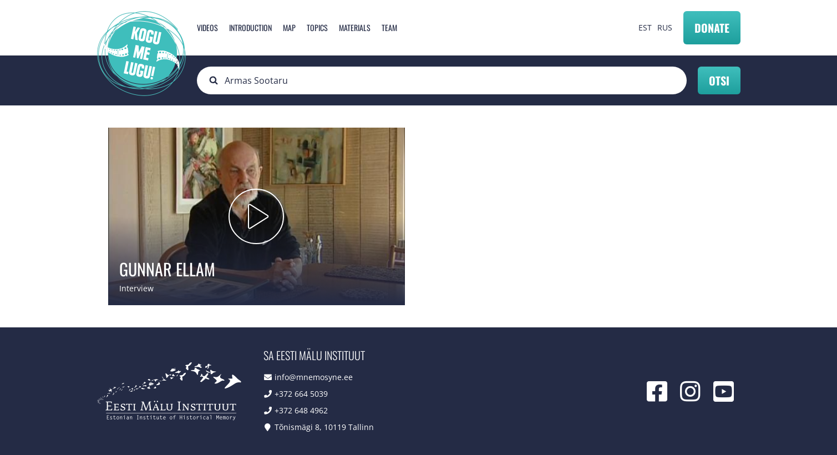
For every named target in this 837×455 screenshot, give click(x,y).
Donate (711, 27)
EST (645, 27)
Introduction (250, 27)
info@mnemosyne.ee (314, 377)
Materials (355, 27)
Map (289, 27)
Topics (317, 27)
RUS (664, 27)
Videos (207, 27)
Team (389, 27)
